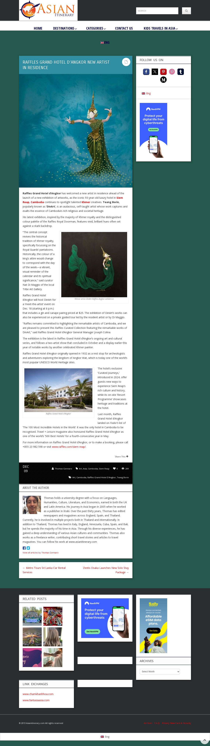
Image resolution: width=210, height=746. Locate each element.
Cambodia (93, 468)
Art (80, 468)
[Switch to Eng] (105, 736)
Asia (85, 468)
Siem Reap (104, 468)
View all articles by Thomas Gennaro (41, 552)
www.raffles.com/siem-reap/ (69, 446)
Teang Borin (123, 477)
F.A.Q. (157, 723)
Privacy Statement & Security (176, 723)
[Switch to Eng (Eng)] (146, 93)
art (73, 477)
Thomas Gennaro (63, 468)
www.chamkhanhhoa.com (38, 694)
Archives (149, 723)
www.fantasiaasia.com (36, 700)
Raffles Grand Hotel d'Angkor (101, 477)
